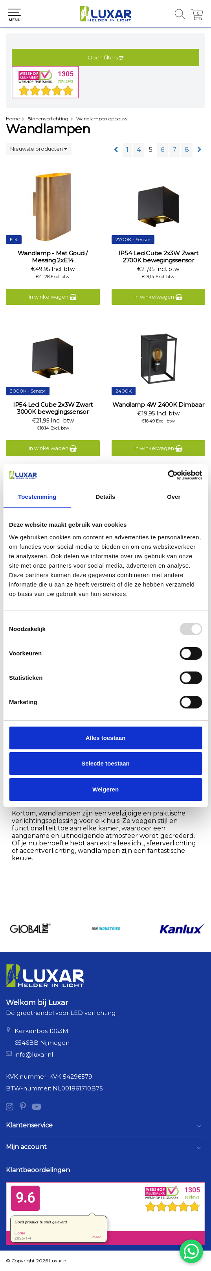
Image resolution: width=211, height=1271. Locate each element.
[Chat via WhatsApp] (191, 1251)
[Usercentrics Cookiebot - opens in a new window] (167, 475)
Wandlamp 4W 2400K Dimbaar (158, 404)
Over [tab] (174, 496)
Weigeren (105, 789)
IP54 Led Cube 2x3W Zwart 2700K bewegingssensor (158, 257)
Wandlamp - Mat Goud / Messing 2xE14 (53, 257)
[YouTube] (39, 1107)
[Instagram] (13, 1107)
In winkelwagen (53, 296)
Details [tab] (106, 496)
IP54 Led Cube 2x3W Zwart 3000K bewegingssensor (53, 408)
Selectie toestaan (105, 763)
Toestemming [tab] (37, 496)
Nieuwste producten (38, 149)
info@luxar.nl (34, 1054)
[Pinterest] (26, 1107)
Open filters (105, 57)
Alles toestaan (106, 737)
